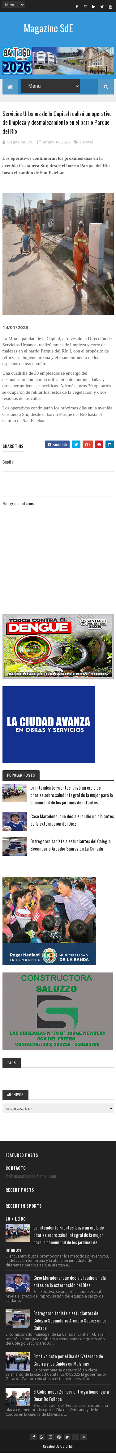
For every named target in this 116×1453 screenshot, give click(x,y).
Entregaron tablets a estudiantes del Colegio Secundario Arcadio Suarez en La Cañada (69, 1320)
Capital (86, 142)
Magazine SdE (48, 28)
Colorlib (66, 1446)
